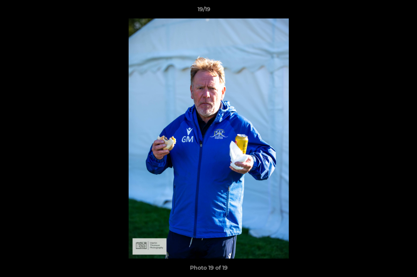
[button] (384, 11)
